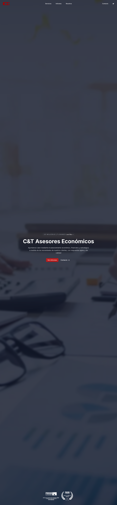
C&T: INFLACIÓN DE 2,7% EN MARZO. (58, 234)
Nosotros (69, 3)
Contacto (105, 3)
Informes (59, 3)
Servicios (48, 3)
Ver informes (52, 260)
